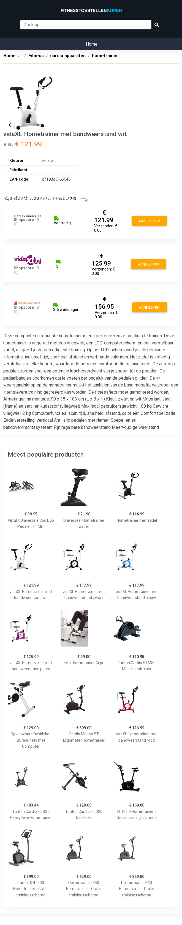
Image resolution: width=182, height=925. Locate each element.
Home (91, 44)
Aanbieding (149, 221)
